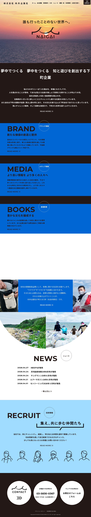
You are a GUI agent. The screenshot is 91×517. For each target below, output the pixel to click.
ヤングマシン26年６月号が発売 (37, 375)
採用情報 (68, 3)
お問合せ (87, 2)
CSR (50, 3)
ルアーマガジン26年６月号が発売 (37, 379)
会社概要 (39, 3)
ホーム (34, 3)
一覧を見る (45, 391)
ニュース (55, 3)
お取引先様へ (75, 3)
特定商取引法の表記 (51, 511)
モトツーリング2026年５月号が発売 (38, 383)
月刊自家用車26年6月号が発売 (36, 371)
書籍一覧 (61, 3)
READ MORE (45, 111)
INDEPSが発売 (30, 367)
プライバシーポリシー (40, 511)
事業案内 (45, 3)
